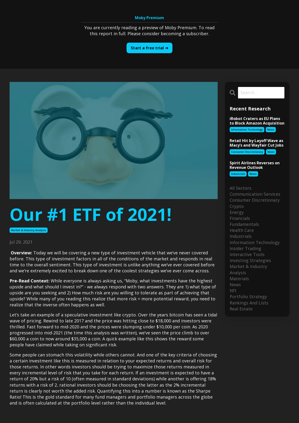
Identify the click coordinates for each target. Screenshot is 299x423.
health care (242, 230)
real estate (241, 309)
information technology (247, 129)
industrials (238, 174)
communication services (255, 194)
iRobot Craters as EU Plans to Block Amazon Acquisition (257, 121)
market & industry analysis (28, 230)
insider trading (245, 248)
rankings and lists (249, 303)
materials (239, 278)
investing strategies (250, 260)
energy (237, 212)
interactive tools (247, 254)
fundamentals (244, 224)
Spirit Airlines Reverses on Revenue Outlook (255, 165)
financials (240, 218)
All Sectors (240, 188)
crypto (237, 206)
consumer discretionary (247, 152)
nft (233, 290)
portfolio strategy (248, 296)
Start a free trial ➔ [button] (149, 48)
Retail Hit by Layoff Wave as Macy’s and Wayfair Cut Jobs (256, 143)
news (270, 129)
